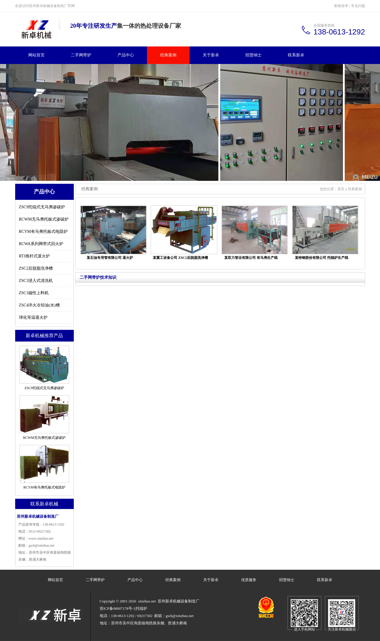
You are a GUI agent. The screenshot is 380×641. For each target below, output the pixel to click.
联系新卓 (296, 55)
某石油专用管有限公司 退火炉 (110, 258)
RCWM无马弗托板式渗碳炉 (44, 219)
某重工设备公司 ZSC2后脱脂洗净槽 (180, 258)
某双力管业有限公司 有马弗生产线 (251, 258)
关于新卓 (211, 55)
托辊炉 (141, 608)
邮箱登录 (341, 6)
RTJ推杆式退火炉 (34, 256)
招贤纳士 (253, 55)
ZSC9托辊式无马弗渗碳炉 (42, 207)
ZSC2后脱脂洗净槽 (36, 268)
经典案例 (168, 55)
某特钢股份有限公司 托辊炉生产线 (321, 258)
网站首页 (36, 55)
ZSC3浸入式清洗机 (36, 280)
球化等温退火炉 (33, 317)
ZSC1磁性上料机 (34, 293)
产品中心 (126, 55)
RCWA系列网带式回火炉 (41, 244)
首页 (340, 189)
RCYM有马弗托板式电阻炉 (43, 231)
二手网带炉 (81, 55)
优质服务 (248, 580)
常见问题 (358, 6)
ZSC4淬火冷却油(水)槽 (39, 305)
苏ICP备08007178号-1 (117, 608)
